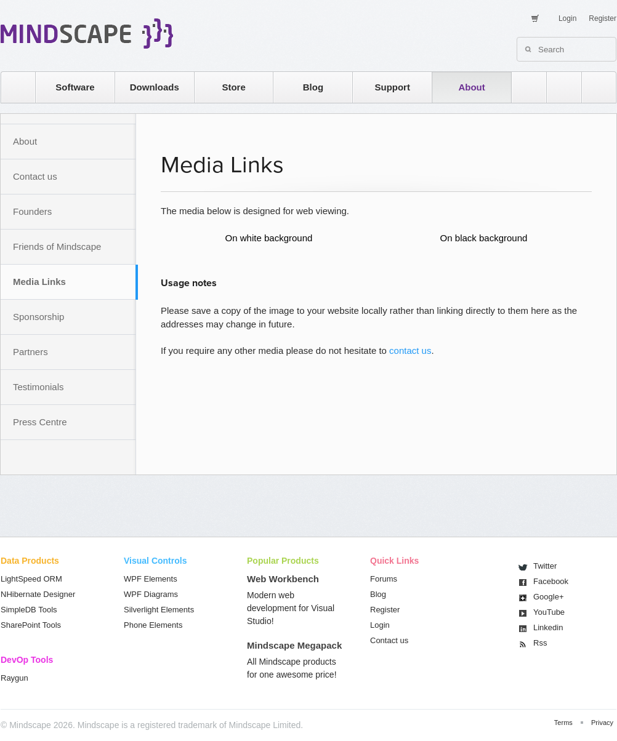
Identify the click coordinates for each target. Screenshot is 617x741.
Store (233, 87)
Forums (383, 578)
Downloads (154, 87)
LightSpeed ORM (31, 578)
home (12, 87)
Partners (30, 351)
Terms (563, 722)
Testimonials (38, 387)
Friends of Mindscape (57, 246)
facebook (592, 87)
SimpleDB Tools (29, 609)
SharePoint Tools (31, 625)
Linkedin (548, 627)
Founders (32, 211)
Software (74, 87)
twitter (558, 87)
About (471, 87)
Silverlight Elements (159, 609)
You (549, 612)
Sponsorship (38, 316)
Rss (540, 642)
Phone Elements (153, 625)
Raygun (14, 678)
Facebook (550, 581)
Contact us (35, 176)
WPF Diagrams (151, 594)
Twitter (545, 566)
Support (392, 87)
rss (523, 87)
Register (602, 18)
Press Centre (40, 422)
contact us (410, 350)
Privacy (602, 722)
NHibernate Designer (38, 594)
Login (567, 18)
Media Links (39, 281)
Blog (313, 87)
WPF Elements (150, 578)
